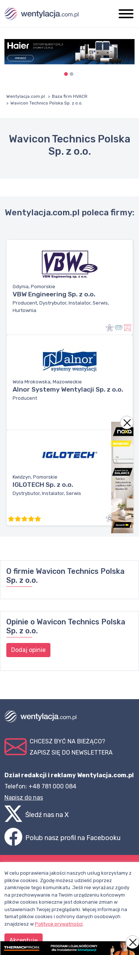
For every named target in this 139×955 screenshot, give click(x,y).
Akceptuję (23, 940)
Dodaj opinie (28, 649)
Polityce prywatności (59, 924)
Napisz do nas (23, 797)
